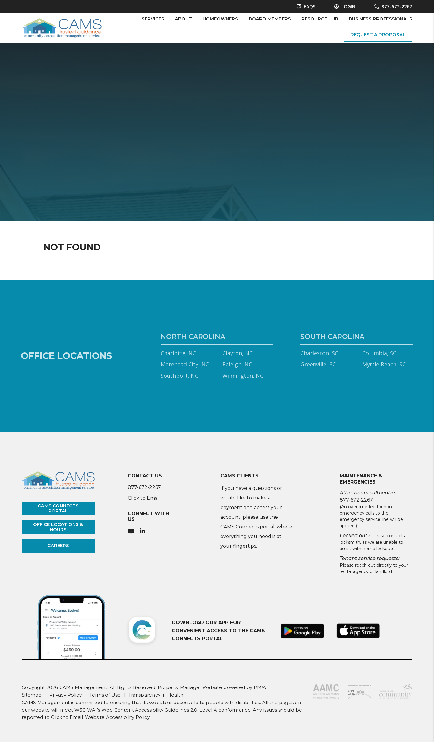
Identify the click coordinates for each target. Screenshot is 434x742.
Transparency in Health (156, 695)
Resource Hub (319, 19)
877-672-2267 (397, 6)
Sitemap (32, 695)
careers (58, 545)
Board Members (270, 19)
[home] (62, 27)
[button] (131, 531)
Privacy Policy (65, 695)
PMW (260, 687)
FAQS (306, 6)
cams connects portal (58, 508)
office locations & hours (58, 526)
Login (344, 6)
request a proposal (378, 34)
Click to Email (144, 498)
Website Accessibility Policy (117, 717)
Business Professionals (380, 19)
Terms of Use (105, 695)
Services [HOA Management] (153, 19)
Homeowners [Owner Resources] (220, 19)
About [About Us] (183, 19)
